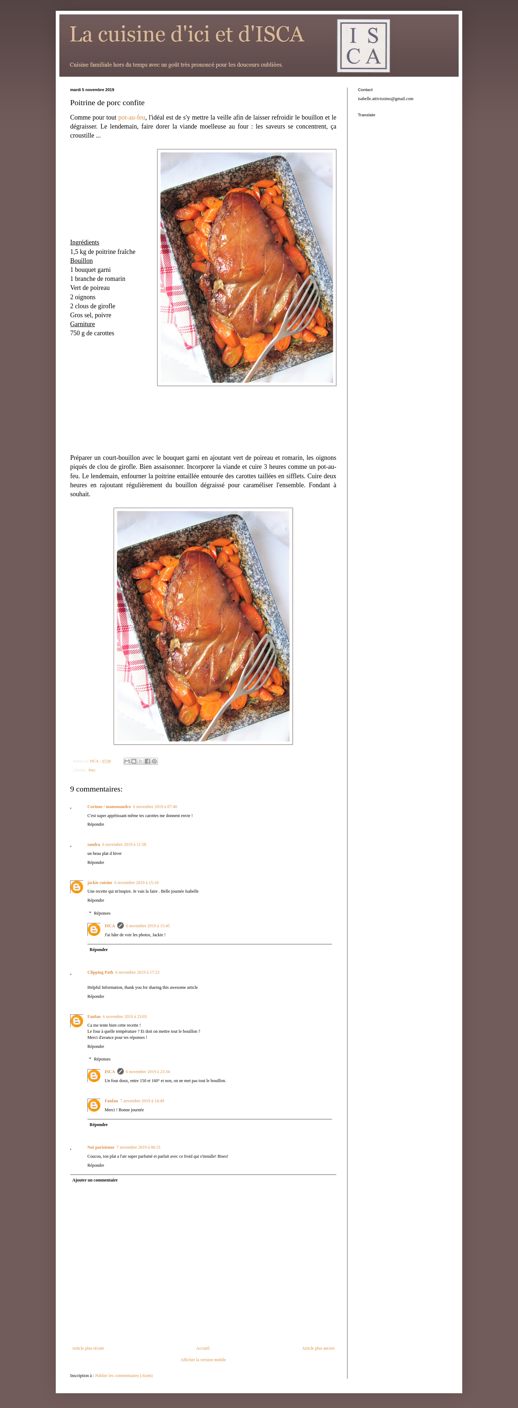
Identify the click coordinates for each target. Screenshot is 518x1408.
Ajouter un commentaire (95, 1180)
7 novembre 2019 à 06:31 (139, 1147)
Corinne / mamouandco (109, 806)
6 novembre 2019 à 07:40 (155, 806)
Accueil (202, 1348)
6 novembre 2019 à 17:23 (137, 972)
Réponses (102, 913)
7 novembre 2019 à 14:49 (142, 1100)
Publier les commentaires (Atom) (124, 1375)
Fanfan (94, 1016)
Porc (92, 770)
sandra (93, 844)
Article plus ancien (318, 1348)
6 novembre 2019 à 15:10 (136, 882)
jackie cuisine (99, 882)
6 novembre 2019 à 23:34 (148, 1071)
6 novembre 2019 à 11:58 (124, 844)
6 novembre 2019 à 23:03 (125, 1016)
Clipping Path (100, 972)
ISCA (110, 925)
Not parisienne (100, 1147)
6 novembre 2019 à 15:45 (148, 925)
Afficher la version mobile (203, 1359)
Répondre (95, 824)
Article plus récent (88, 1348)
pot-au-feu (131, 117)
